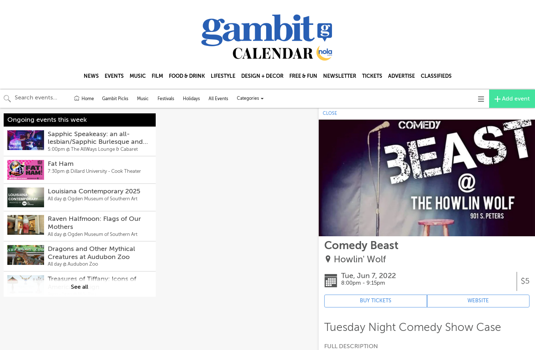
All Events (218, 98)
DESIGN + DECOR (262, 76)
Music (143, 98)
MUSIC (138, 76)
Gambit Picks (115, 98)
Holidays (191, 98)
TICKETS (372, 76)
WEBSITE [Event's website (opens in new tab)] (478, 300)
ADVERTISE (401, 76)
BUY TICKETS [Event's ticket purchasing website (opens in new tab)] (375, 300)
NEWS (91, 76)
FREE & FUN (303, 76)
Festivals (166, 98)
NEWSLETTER (339, 76)
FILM (157, 76)
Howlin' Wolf (360, 260)
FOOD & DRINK (187, 76)
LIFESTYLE (223, 76)
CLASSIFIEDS (436, 76)
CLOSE (330, 113)
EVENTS (114, 76)
